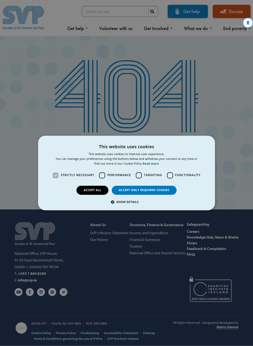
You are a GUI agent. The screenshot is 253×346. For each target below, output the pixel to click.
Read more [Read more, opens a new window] (151, 164)
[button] (248, 23)
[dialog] (126, 173)
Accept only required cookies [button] (144, 190)
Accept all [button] (92, 190)
